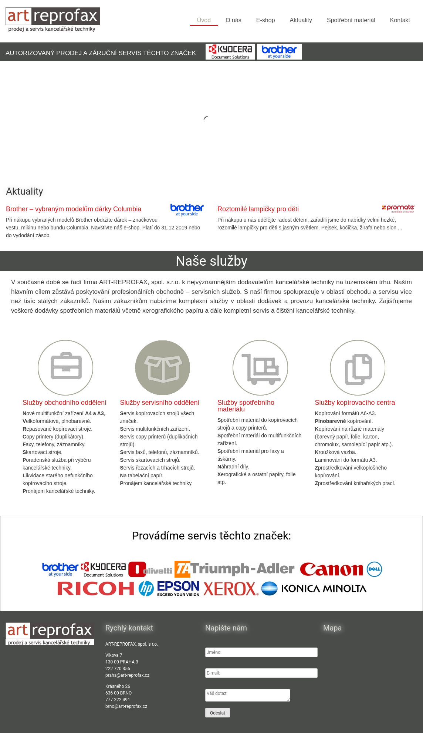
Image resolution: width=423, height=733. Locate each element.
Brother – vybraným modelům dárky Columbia (73, 209)
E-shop (265, 20)
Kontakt (400, 20)
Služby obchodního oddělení (64, 402)
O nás (233, 20)
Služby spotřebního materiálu (245, 406)
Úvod (204, 20)
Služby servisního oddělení (160, 402)
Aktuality (301, 20)
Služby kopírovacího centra (355, 402)
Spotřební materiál (351, 20)
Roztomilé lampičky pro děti (258, 209)
